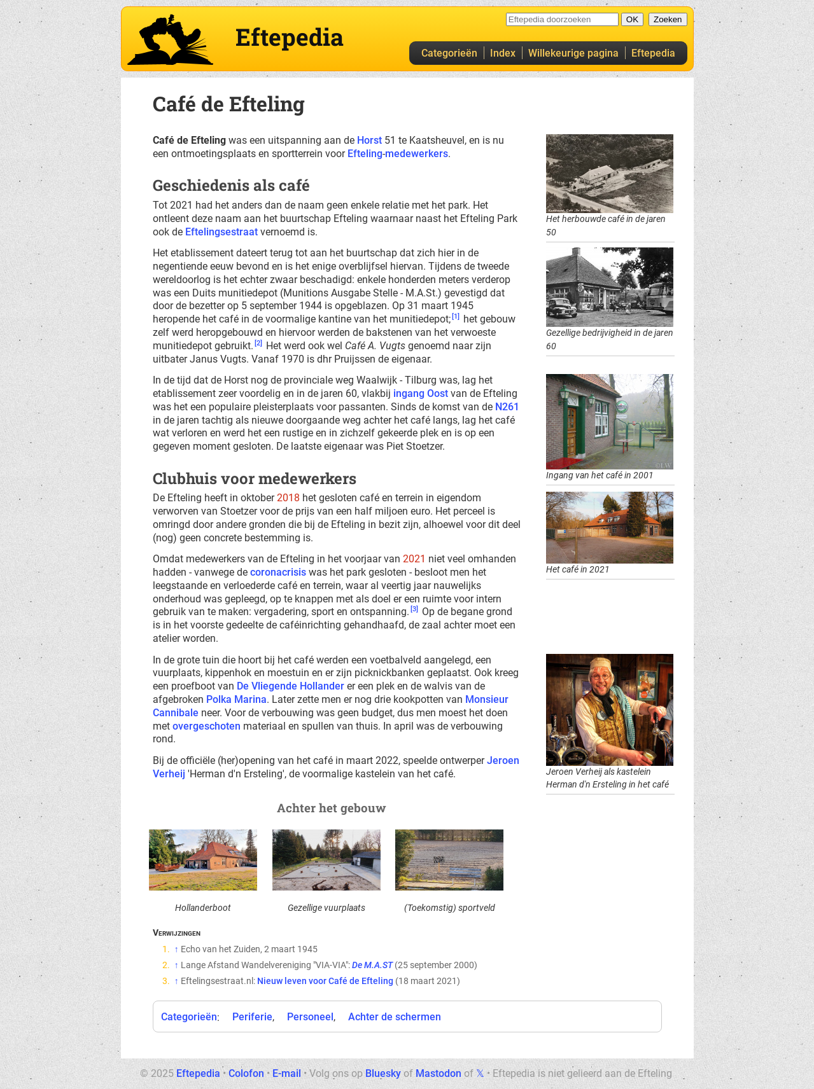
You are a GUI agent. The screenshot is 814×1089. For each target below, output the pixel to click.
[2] (258, 343)
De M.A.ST (372, 965)
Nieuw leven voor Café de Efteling (325, 981)
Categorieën (449, 53)
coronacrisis (278, 572)
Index (503, 53)
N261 (507, 407)
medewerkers (416, 154)
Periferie (252, 1017)
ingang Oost (420, 393)
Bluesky (383, 1073)
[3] (414, 609)
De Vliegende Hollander (290, 686)
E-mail (286, 1073)
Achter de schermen (394, 1017)
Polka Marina (236, 699)
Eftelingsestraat (221, 232)
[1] (456, 316)
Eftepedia (653, 53)
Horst (369, 140)
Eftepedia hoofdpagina (170, 39)
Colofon (246, 1073)
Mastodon (438, 1073)
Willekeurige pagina (573, 53)
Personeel (310, 1017)
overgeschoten (206, 726)
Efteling (364, 154)
